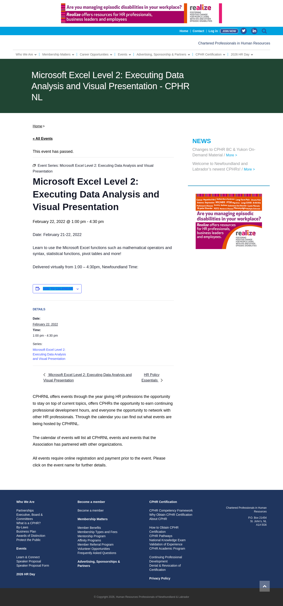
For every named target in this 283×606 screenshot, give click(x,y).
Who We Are (24, 54)
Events (122, 54)
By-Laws (22, 527)
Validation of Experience (165, 544)
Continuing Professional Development (165, 559)
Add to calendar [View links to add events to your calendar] (58, 288)
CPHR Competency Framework (171, 510)
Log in (213, 31)
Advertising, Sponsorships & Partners (99, 564)
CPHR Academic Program (167, 548)
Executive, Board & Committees (29, 517)
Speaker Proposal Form (32, 565)
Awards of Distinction (30, 535)
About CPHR (158, 519)
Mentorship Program (92, 536)
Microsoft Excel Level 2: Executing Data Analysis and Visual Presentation (49, 354)
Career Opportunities (94, 54)
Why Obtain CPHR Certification (170, 514)
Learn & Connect (28, 557)
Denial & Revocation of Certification (165, 567)
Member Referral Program (96, 544)
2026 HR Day (240, 54)
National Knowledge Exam (167, 540)
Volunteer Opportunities (94, 548)
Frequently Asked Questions (97, 553)
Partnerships (25, 510)
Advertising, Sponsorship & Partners (161, 54)
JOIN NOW (229, 31)
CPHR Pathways (160, 536)
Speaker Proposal (28, 561)
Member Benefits (89, 527)
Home (184, 31)
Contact (198, 31)
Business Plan (26, 531)
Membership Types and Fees (97, 532)
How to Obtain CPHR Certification (163, 529)
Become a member (91, 502)
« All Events (43, 138)
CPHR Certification (209, 54)
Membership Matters (56, 54)
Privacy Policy (159, 578)
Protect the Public (28, 540)
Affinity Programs (89, 540)
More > (231, 155)
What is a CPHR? (28, 523)
